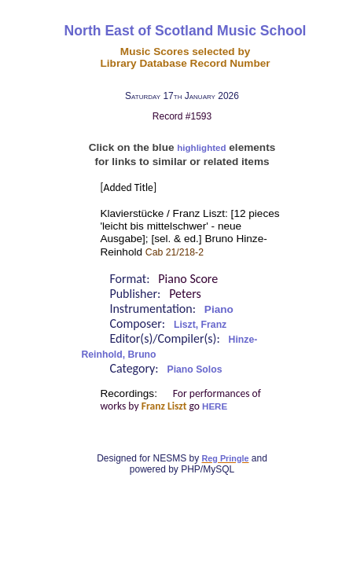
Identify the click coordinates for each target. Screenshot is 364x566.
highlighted (201, 148)
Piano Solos (194, 369)
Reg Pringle (225, 458)
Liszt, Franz (200, 324)
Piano (218, 309)
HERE (214, 406)
